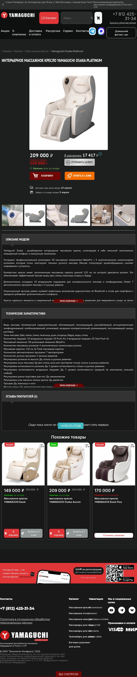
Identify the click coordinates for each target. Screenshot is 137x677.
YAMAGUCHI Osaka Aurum (65, 501)
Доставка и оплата (35, 32)
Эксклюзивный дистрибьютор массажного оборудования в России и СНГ (113, 4)
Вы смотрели (68, 674)
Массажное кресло (16, 498)
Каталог (93, 613)
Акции (5, 31)
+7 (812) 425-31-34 (17, 608)
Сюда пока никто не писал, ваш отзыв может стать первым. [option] (68, 424)
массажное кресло (60, 498)
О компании (19, 32)
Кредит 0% (94, 625)
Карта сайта (95, 636)
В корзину (11, 533)
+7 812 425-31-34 (124, 16)
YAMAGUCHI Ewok (15, 501)
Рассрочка (53, 31)
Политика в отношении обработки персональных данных (25, 621)
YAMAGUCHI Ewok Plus (108, 501)
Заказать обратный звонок (123, 23)
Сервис (68, 31)
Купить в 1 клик (79, 175)
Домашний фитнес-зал (121, 33)
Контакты (82, 31)
